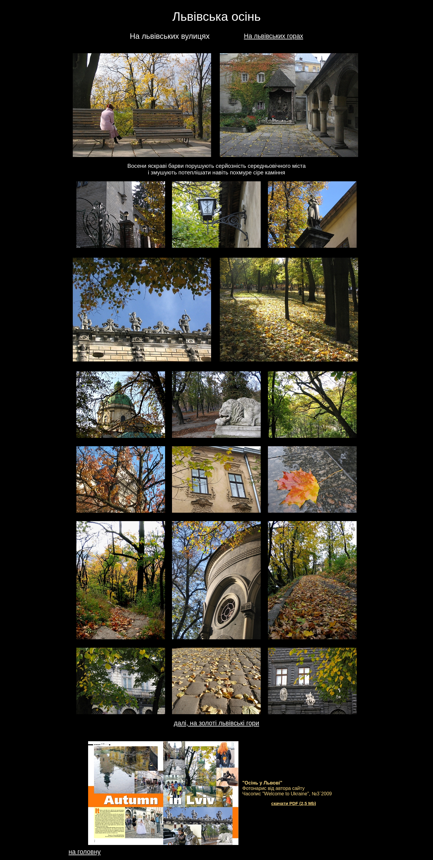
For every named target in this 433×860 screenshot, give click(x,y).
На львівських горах (273, 36)
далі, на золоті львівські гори (216, 723)
